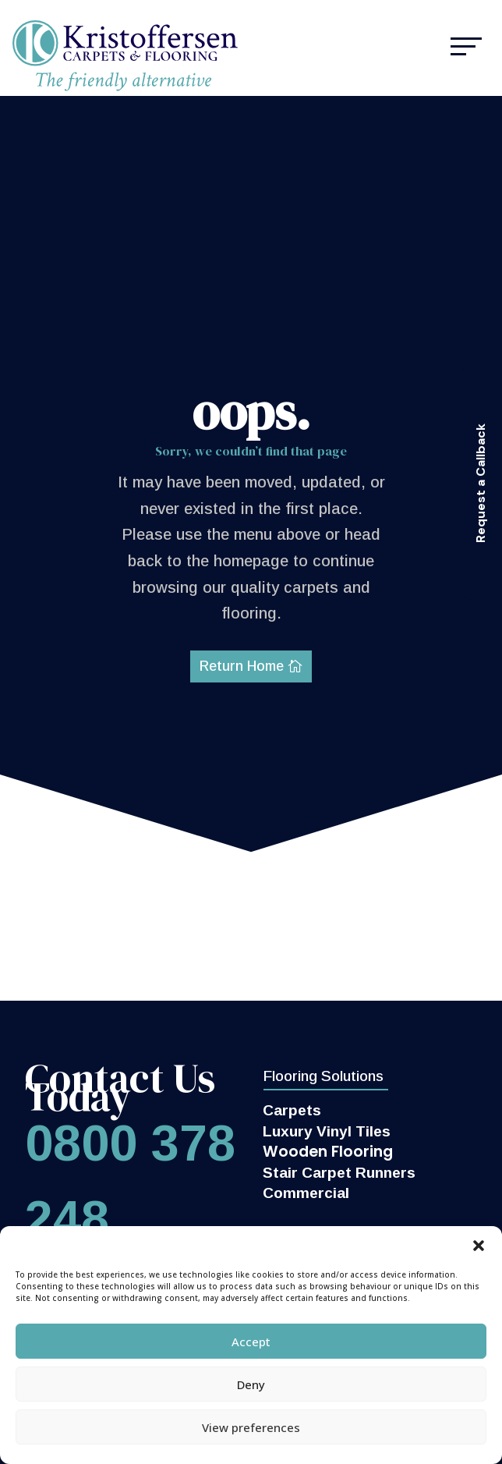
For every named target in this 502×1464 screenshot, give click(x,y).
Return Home (242, 666)
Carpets (292, 1110)
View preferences (251, 1427)
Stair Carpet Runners (339, 1172)
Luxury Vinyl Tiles (327, 1131)
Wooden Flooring (328, 1151)
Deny (251, 1384)
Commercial (306, 1193)
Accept (251, 1341)
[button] (478, 1245)
